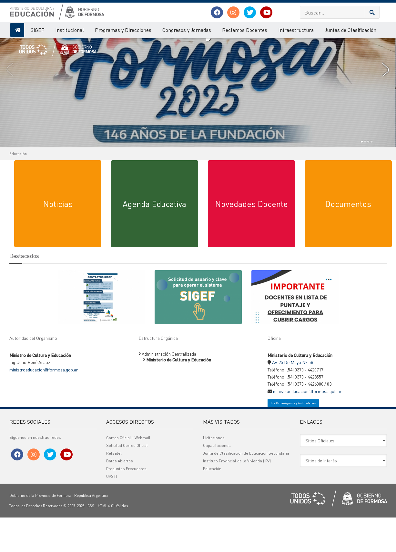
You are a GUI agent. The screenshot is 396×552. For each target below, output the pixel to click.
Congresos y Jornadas (186, 29)
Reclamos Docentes (244, 29)
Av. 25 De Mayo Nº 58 (292, 397)
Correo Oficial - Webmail (128, 472)
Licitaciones (214, 472)
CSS (90, 540)
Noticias (58, 238)
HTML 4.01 (106, 540)
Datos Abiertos (119, 495)
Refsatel (114, 488)
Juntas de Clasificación (350, 29)
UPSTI (111, 511)
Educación (18, 188)
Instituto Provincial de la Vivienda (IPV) (237, 495)
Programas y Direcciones (123, 29)
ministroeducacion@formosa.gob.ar (43, 404)
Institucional (69, 29)
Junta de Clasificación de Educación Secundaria (246, 488)
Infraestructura (296, 29)
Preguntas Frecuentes (126, 503)
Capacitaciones (217, 480)
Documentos (348, 238)
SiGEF (37, 29)
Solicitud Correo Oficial (127, 480)
